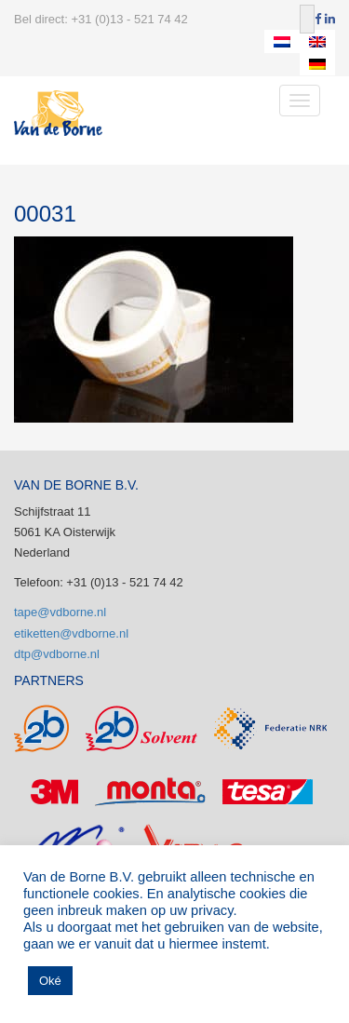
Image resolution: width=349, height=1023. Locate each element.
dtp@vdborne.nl (57, 654)
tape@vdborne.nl (60, 612)
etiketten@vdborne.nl (71, 633)
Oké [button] (50, 981)
